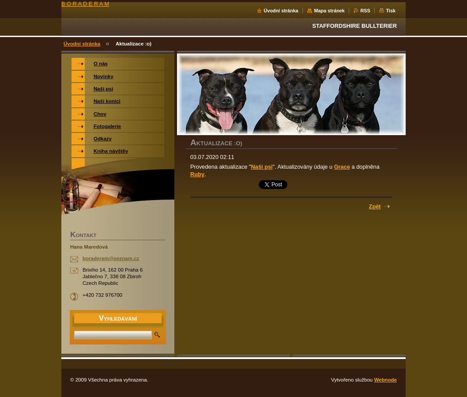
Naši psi (262, 166)
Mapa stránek (329, 10)
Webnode (385, 379)
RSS (365, 10)
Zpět (375, 206)
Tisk (390, 10)
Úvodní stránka (281, 10)
